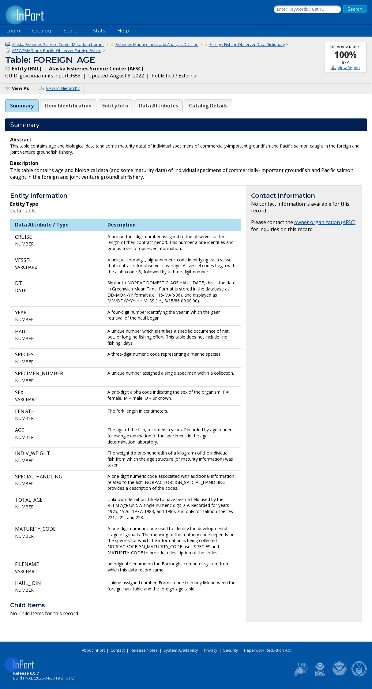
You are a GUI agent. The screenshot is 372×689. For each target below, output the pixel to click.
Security (230, 650)
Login (13, 31)
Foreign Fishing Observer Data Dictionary (247, 44)
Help (123, 31)
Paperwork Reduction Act (267, 650)
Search (72, 31)
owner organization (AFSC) (324, 222)
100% (345, 54)
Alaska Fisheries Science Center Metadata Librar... (58, 44)
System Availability (180, 650)
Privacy (210, 650)
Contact (118, 650)
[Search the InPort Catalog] (307, 9)
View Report (349, 67)
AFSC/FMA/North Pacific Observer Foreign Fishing (57, 50)
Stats (99, 31)
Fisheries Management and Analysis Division (156, 44)
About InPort (93, 650)
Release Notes (144, 650)
